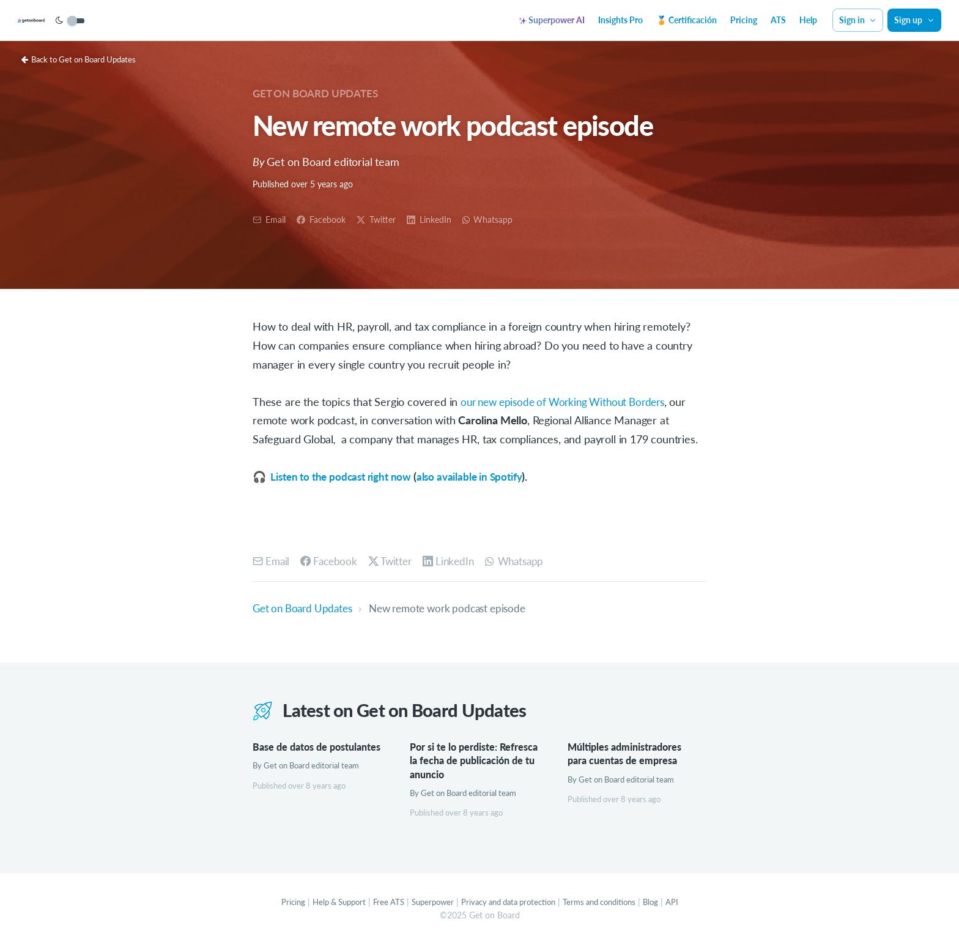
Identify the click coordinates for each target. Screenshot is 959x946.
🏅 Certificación (686, 20)
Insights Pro (620, 20)
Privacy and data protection (509, 903)
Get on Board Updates (319, 93)
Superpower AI (552, 20)
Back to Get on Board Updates (84, 59)
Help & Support (327, 903)
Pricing (743, 20)
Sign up (914, 20)
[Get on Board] (56, 21)
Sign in (858, 20)
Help (808, 20)
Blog (665, 903)
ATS (778, 20)
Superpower (427, 903)
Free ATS (380, 903)
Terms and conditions (609, 903)
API (687, 903)
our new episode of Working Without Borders (570, 401)
